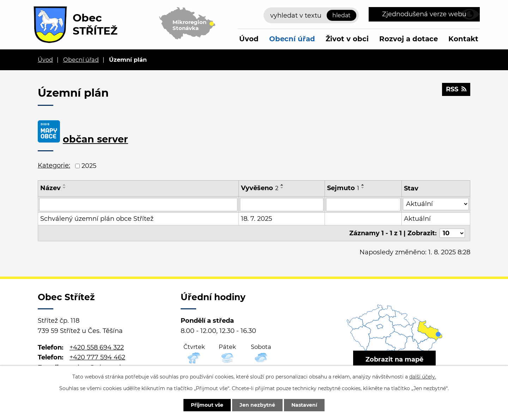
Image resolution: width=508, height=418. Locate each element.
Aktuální (417, 219)
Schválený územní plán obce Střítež (96, 219)
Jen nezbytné (257, 405)
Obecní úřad (292, 39)
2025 (88, 166)
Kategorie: (54, 165)
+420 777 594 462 (97, 357)
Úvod (249, 39)
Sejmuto (343, 188)
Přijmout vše (207, 405)
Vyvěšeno (259, 188)
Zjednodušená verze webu (424, 14)
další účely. (422, 377)
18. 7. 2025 (256, 219)
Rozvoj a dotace (408, 39)
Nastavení (304, 405)
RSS (456, 89)
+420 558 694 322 (96, 347)
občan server (95, 139)
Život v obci (347, 39)
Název (50, 188)
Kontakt (463, 39)
